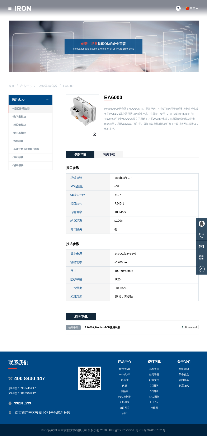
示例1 (124, 413)
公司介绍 (184, 369)
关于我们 (183, 361)
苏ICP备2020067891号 (151, 430)
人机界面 (124, 402)
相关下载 (109, 154)
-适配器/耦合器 (47, 86)
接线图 (154, 407)
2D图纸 (154, 385)
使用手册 (154, 374)
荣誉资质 (184, 374)
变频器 (124, 391)
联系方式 (184, 385)
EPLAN (154, 402)
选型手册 (154, 369)
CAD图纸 (154, 396)
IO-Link (125, 380)
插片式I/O (124, 369)
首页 (11, 86)
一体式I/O (124, 374)
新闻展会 (184, 380)
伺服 (124, 385)
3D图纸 (154, 391)
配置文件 (154, 380)
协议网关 (124, 407)
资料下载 (154, 361)
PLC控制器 (124, 396)
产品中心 (26, 86)
